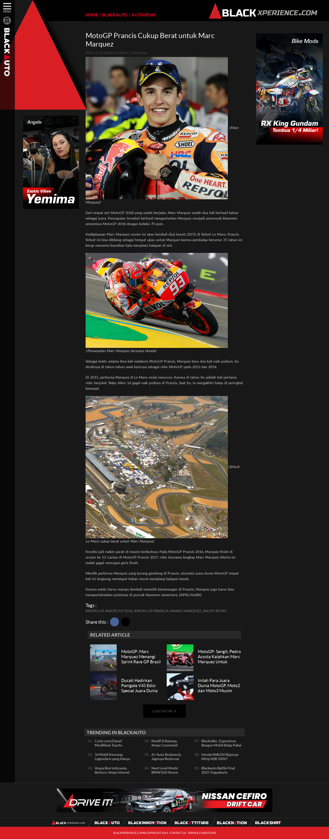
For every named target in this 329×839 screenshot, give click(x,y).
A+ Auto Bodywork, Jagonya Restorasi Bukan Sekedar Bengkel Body (166, 760)
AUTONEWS (144, 14)
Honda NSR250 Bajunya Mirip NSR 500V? (219, 756)
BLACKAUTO (115, 14)
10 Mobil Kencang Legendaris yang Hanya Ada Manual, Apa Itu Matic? (112, 760)
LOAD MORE (164, 711)
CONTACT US (178, 833)
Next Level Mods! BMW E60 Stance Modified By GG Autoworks (164, 774)
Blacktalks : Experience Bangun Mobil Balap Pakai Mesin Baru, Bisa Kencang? (221, 745)
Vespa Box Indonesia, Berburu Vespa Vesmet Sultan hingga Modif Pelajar (112, 774)
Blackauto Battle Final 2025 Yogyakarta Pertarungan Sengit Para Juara (220, 774)
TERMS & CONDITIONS (202, 833)
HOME (91, 14)
